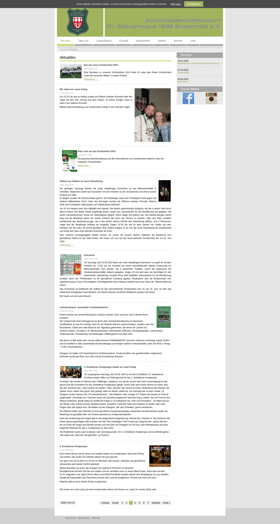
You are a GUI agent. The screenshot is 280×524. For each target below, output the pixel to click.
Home (63, 49)
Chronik (123, 40)
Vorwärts (156, 503)
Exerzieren (183, 81)
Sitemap (96, 518)
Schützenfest (143, 40)
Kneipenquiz (183, 72)
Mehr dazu (176, 4)
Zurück (115, 503)
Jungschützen (104, 40)
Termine (177, 40)
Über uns (83, 40)
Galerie (162, 40)
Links (193, 40)
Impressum (70, 518)
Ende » (166, 503)
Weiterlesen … (91, 79)
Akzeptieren (194, 4)
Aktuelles (66, 40)
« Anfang (105, 503)
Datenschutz (84, 518)
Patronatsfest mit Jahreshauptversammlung (198, 63)
